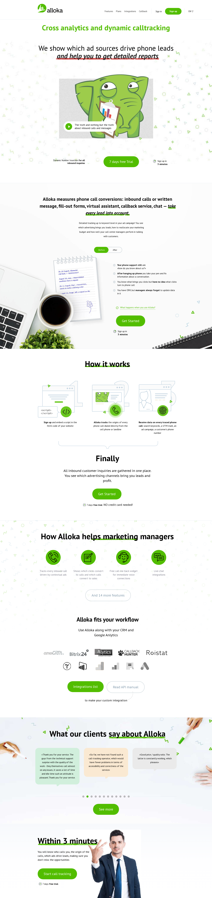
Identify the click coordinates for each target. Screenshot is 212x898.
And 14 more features (108, 595)
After (115, 250)
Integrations (130, 11)
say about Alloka (137, 733)
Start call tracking (57, 873)
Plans (118, 11)
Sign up (173, 11)
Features (109, 11)
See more (106, 809)
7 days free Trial (121, 161)
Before (101, 250)
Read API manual (125, 687)
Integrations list (85, 686)
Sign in (159, 11)
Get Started (130, 321)
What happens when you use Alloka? (137, 307)
